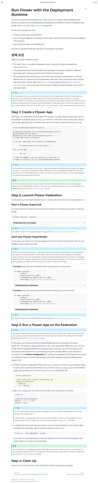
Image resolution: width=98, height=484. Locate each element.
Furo (36, 481)
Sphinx (20, 481)
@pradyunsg (30, 481)
